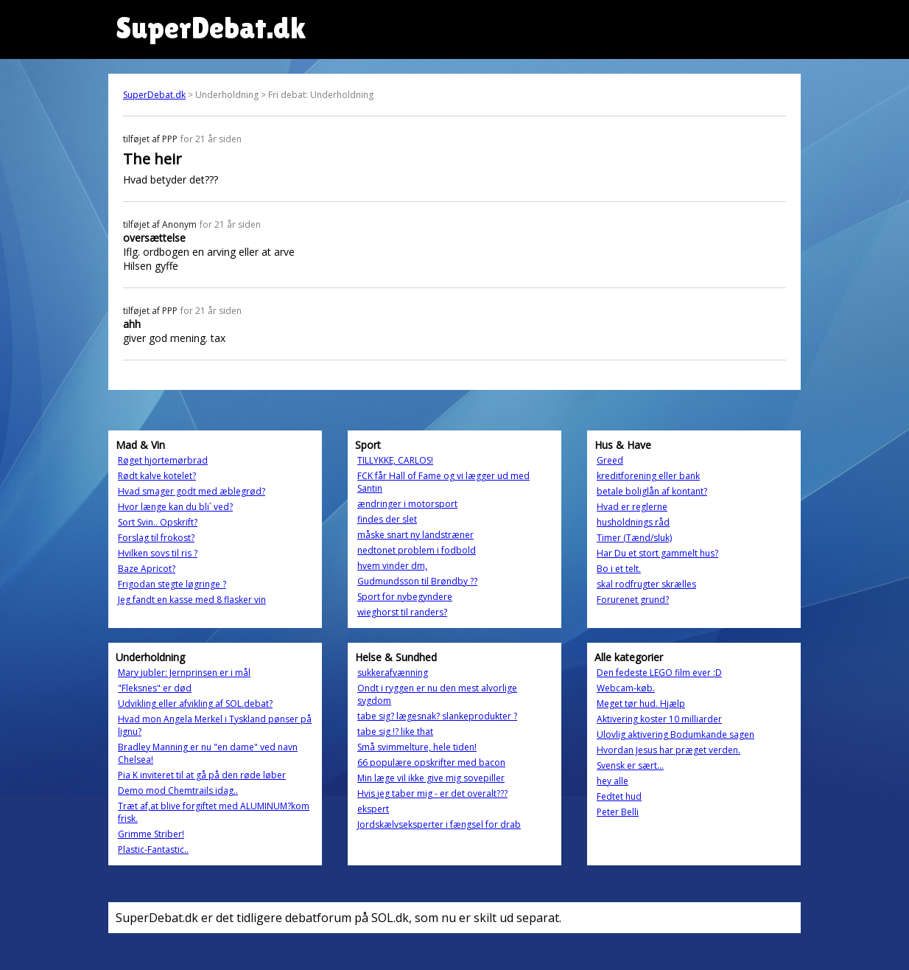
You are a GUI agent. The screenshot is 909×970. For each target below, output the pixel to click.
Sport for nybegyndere (404, 596)
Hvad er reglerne (632, 506)
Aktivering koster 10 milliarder (659, 719)
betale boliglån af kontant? (652, 491)
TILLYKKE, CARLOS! (395, 460)
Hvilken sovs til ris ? (157, 553)
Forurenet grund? (633, 599)
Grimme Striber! (151, 834)
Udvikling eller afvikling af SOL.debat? (195, 703)
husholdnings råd (633, 522)
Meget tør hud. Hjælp (641, 703)
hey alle (612, 781)
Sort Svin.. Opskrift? (157, 522)
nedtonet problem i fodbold (416, 550)
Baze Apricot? (146, 568)
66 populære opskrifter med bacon (431, 762)
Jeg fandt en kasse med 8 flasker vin (192, 599)
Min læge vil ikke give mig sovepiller (431, 778)
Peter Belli (618, 812)
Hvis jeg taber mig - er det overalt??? (432, 793)
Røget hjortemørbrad (163, 460)
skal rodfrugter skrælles (646, 584)
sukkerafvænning (392, 672)
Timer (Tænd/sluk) (634, 537)
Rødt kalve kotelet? (157, 476)
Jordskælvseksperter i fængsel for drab (439, 824)
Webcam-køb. (626, 688)
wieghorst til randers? (402, 612)
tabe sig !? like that (395, 731)
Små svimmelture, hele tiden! (417, 747)
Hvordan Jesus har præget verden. (668, 750)
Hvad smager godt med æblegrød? (191, 491)
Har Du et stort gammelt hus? (657, 553)
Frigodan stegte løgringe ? (172, 584)
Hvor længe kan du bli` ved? (175, 506)
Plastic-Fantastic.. (153, 849)
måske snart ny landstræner (415, 534)
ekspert (373, 809)
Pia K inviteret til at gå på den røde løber (202, 775)
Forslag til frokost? (156, 537)
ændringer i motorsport (407, 504)
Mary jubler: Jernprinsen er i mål (184, 672)
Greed (610, 460)
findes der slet (387, 519)
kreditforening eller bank (648, 476)
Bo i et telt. (619, 568)
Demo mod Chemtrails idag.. (178, 790)
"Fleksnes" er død (155, 688)
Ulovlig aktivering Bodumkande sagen (675, 734)
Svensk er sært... (630, 765)
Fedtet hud (619, 796)
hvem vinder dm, (392, 565)
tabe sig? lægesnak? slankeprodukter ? (437, 716)
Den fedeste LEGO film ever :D (659, 672)
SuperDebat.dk (154, 94)
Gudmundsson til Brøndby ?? (417, 581)
